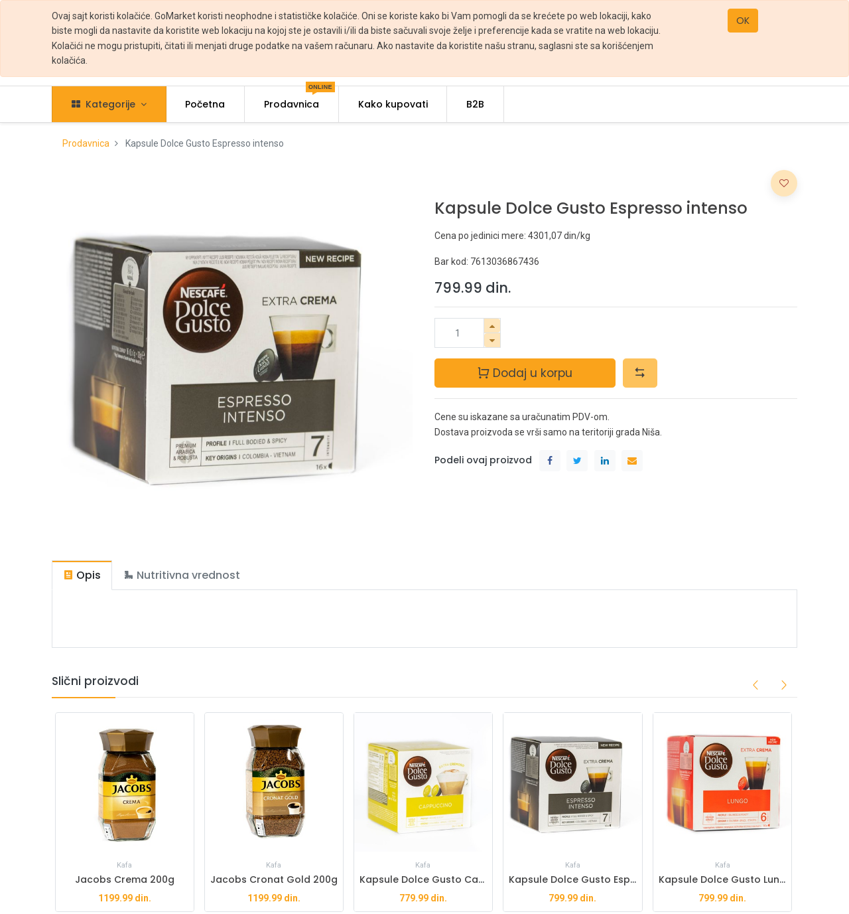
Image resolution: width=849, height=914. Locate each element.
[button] (640, 373)
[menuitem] (205, 104)
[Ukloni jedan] (492, 340)
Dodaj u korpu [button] (524, 372)
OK (743, 20)
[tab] (82, 575)
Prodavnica (85, 143)
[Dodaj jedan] (492, 326)
